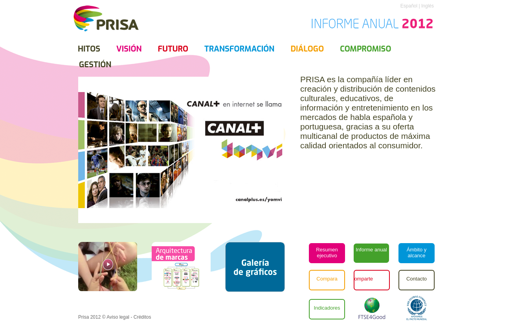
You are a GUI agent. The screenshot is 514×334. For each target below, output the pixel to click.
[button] (255, 267)
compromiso (365, 49)
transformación (239, 49)
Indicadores (327, 308)
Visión (129, 49)
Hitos (89, 49)
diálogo (307, 49)
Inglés (427, 6)
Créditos (142, 317)
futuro (173, 49)
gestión (95, 64)
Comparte (362, 279)
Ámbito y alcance (417, 252)
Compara (326, 279)
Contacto (416, 279)
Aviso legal (117, 317)
